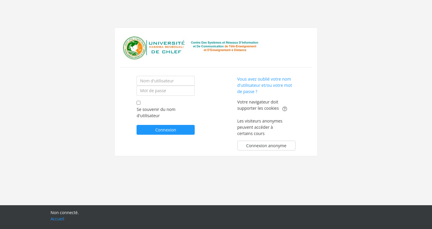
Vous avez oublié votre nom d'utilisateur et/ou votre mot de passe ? (264, 85)
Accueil (57, 219)
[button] (284, 109)
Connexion (165, 130)
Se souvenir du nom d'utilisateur (156, 112)
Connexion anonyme (266, 145)
